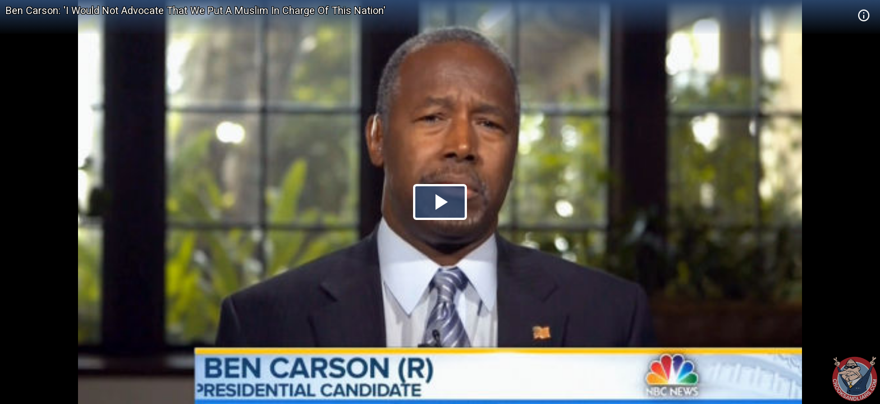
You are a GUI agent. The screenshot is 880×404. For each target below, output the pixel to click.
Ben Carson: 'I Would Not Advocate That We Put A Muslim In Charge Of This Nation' (196, 10)
